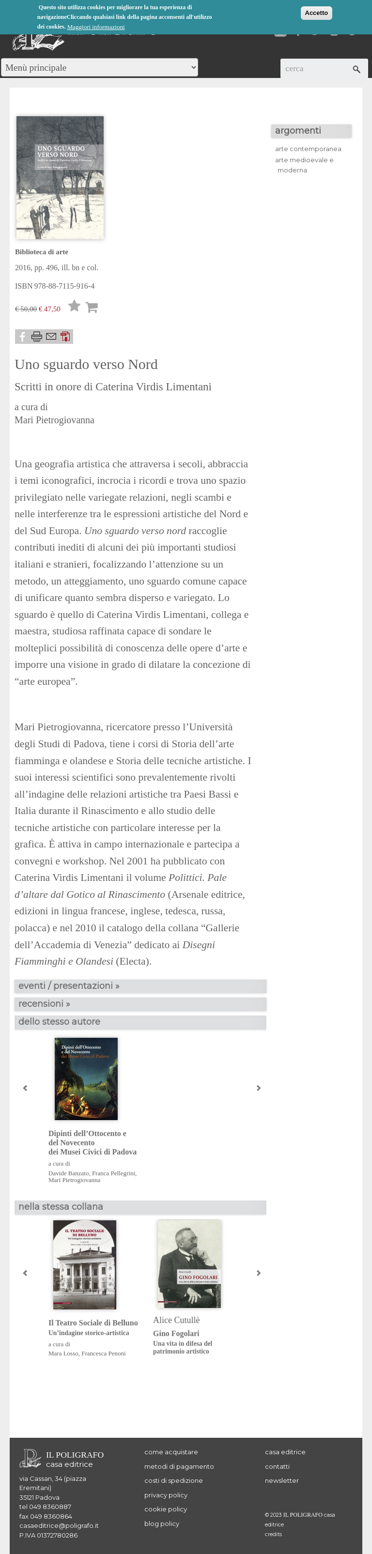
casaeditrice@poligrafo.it (59, 1525)
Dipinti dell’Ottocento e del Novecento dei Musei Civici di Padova (92, 1142)
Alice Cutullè (176, 1320)
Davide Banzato (68, 1173)
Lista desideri (74, 308)
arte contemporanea (308, 149)
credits (273, 1534)
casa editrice (285, 1452)
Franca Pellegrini (113, 1173)
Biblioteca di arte (41, 252)
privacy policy (165, 1495)
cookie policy (165, 1509)
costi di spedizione (173, 1480)
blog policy (161, 1523)
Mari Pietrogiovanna (54, 420)
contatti (277, 1466)
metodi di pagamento (179, 1466)
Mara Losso (63, 1353)
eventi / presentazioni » (69, 986)
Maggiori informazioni (96, 27)
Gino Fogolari (198, 1342)
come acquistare (171, 1452)
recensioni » (44, 1004)
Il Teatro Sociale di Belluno (93, 1328)
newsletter (282, 1480)
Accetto (316, 12)
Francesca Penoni (103, 1353)
